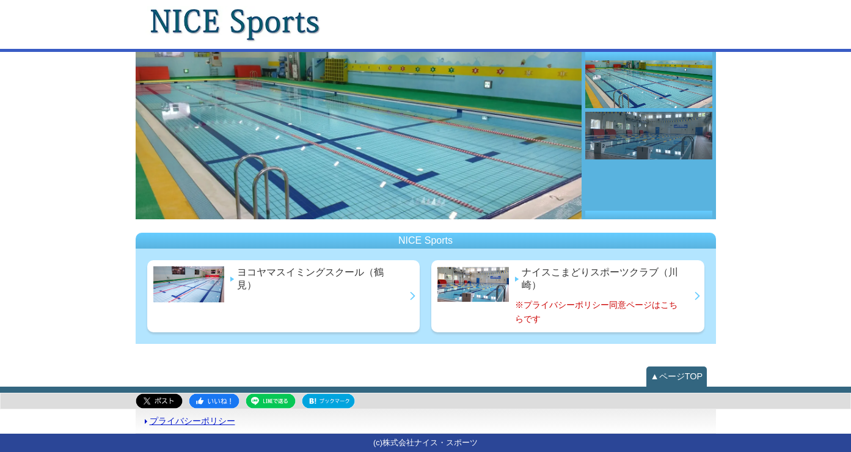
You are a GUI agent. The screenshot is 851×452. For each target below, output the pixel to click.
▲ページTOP (677, 376)
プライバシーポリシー (192, 421)
